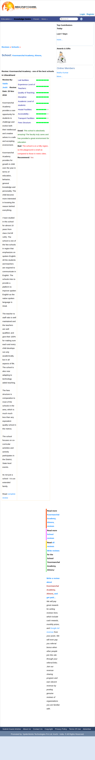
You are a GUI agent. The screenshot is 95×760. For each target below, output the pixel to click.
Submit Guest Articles (12, 729)
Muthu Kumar (62, 72)
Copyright (49, 729)
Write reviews (53, 551)
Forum (36, 19)
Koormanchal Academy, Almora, (27, 55)
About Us (27, 729)
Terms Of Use (75, 729)
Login (82, 14)
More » (45, 19)
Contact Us (37, 729)
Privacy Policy (61, 729)
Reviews (5, 47)
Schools (15, 47)
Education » (6, 19)
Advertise (87, 729)
